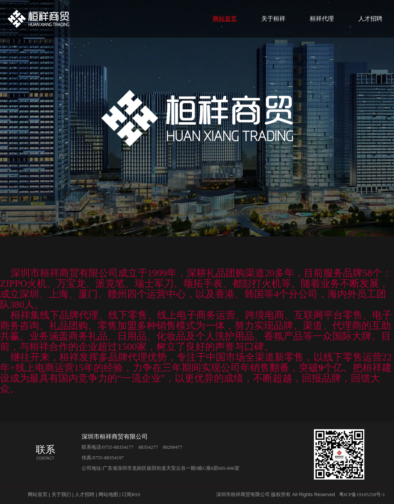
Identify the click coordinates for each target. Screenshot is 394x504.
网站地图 (108, 494)
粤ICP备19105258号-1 (362, 494)
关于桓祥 (273, 18)
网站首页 (225, 18)
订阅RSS (131, 494)
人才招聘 (370, 18)
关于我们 (61, 494)
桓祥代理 (322, 18)
